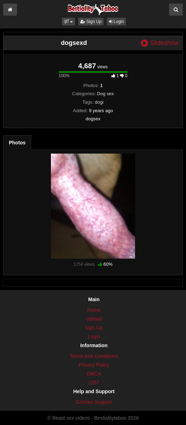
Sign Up (90, 21)
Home (93, 310)
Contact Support (94, 402)
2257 (93, 382)
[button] (68, 21)
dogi (99, 102)
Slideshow (160, 43)
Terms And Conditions (94, 356)
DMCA (94, 374)
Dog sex (105, 93)
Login (116, 21)
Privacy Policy (94, 365)
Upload (93, 319)
